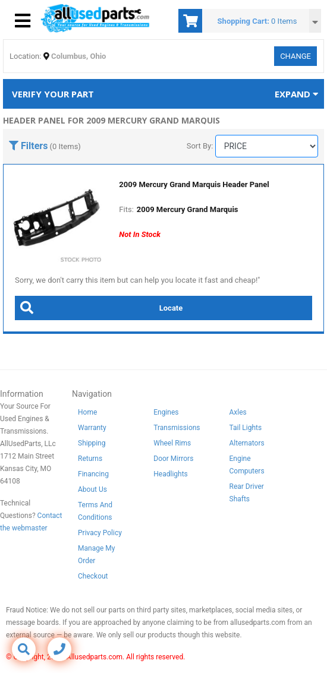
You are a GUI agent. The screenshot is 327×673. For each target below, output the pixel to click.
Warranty (92, 428)
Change (295, 56)
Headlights (170, 474)
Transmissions (176, 428)
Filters (28, 145)
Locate (99, 308)
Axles (238, 412)
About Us (92, 489)
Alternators (247, 443)
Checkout (93, 576)
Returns (90, 458)
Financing (93, 474)
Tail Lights (245, 428)
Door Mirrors (173, 458)
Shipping (91, 443)
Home (87, 412)
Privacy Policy (100, 533)
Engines (165, 412)
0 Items (284, 21)
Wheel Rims (172, 443)
